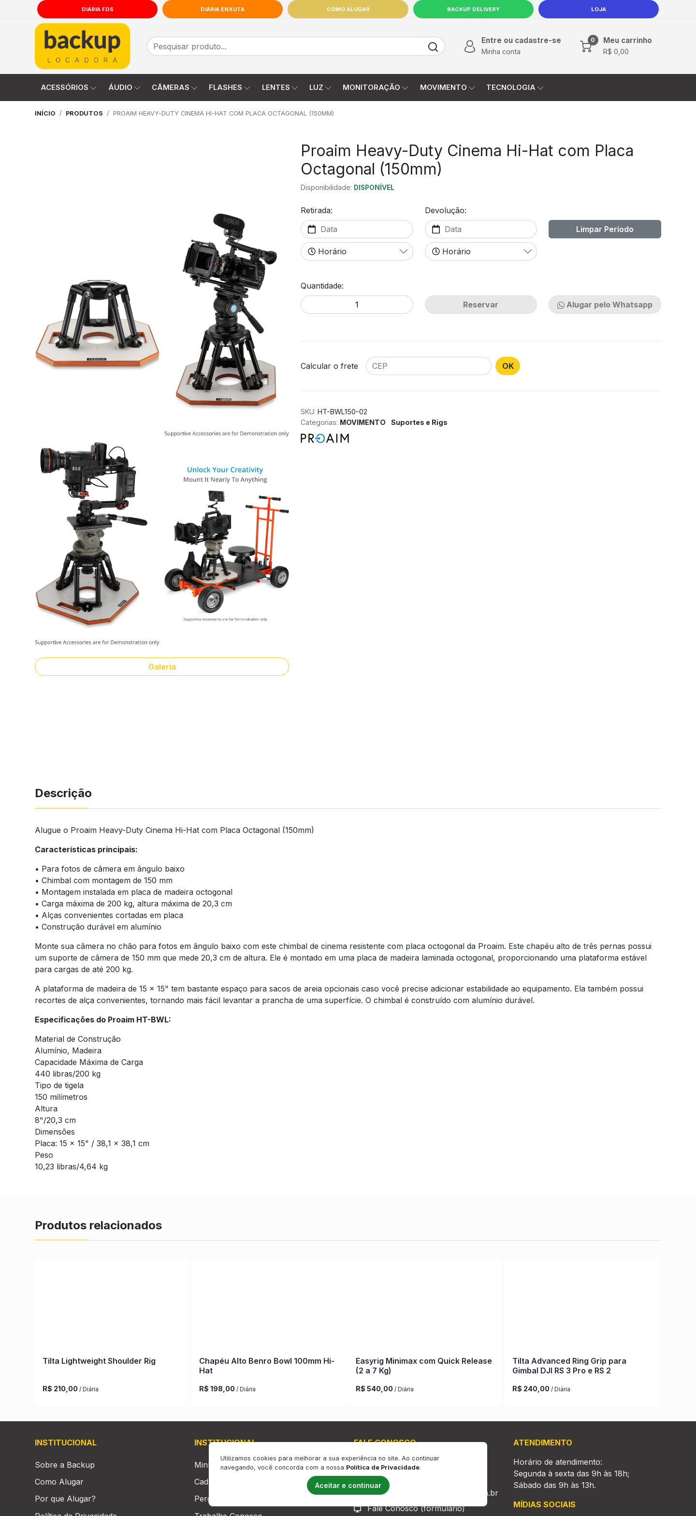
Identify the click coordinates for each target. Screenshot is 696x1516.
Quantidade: (322, 286)
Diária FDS (98, 9)
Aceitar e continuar (348, 1485)
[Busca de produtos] (284, 46)
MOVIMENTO (363, 422)
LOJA (598, 9)
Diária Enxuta (223, 9)
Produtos (84, 113)
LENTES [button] (280, 87)
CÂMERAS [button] (174, 87)
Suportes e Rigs (419, 422)
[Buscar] (433, 46)
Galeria (162, 666)
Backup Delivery (473, 9)
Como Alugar (348, 9)
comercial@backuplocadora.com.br (432, 1506)
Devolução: (445, 210)
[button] (511, 45)
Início (45, 113)
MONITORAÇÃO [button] (375, 87)
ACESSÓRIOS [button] (68, 87)
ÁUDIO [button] (124, 87)
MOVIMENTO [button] (447, 87)
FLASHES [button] (229, 87)
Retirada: (317, 210)
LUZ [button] (320, 87)
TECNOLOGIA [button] (514, 87)
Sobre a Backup (65, 1478)
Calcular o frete (329, 366)
